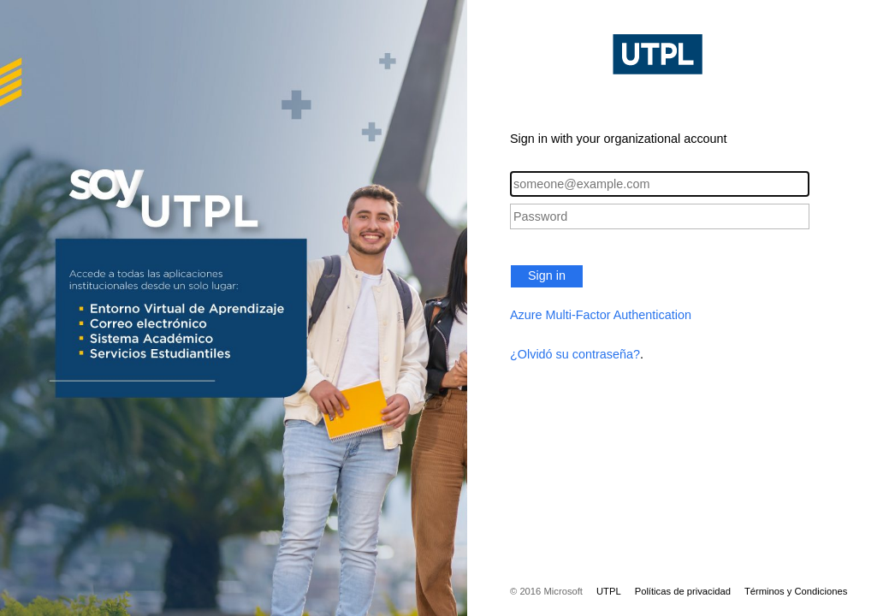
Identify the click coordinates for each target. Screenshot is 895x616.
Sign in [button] (547, 275)
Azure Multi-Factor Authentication (600, 315)
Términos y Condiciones (795, 591)
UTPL (608, 591)
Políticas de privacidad (683, 591)
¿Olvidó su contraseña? (575, 354)
